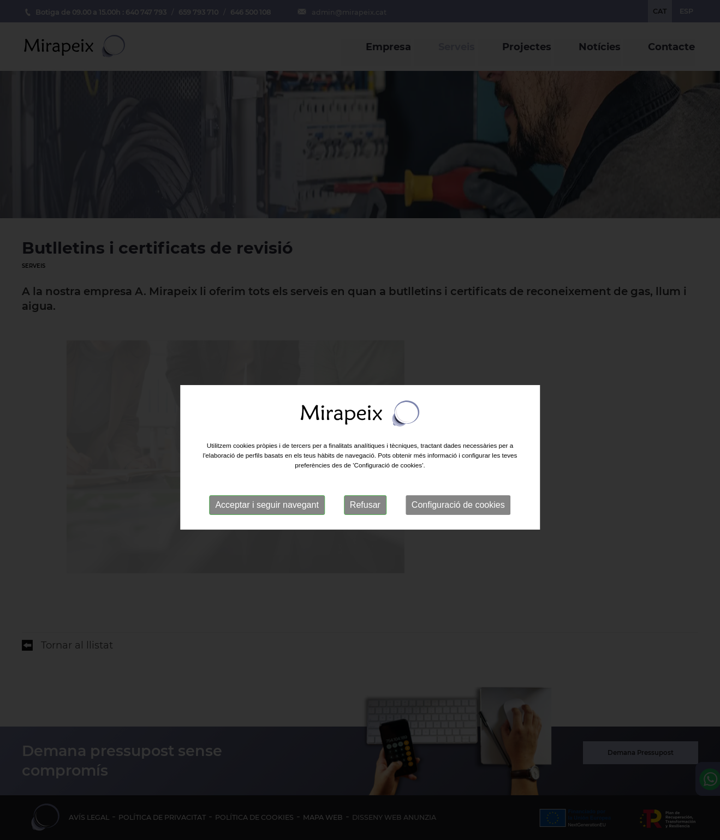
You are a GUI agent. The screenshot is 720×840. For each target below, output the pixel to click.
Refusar (365, 520)
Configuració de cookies (458, 520)
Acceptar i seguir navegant (266, 520)
